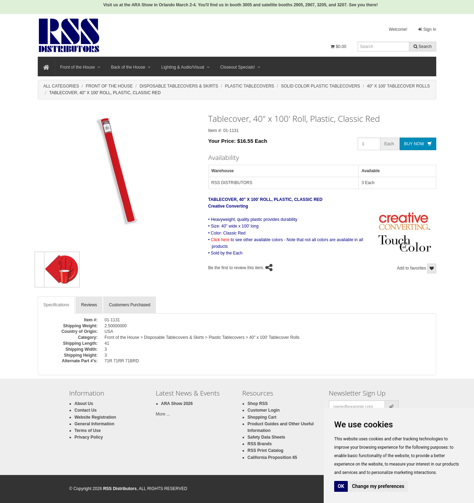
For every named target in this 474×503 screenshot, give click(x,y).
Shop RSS (257, 403)
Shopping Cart (261, 417)
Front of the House (80, 67)
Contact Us (85, 410)
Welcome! (398, 29)
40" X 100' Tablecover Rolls (398, 86)
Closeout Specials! (240, 67)
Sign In (427, 29)
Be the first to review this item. (236, 267)
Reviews (89, 304)
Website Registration (95, 417)
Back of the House (131, 67)
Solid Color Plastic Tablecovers (320, 86)
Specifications (56, 304)
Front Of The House (109, 86)
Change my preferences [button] (378, 486)
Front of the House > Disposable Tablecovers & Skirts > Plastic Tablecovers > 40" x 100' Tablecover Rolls (202, 337)
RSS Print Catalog (265, 450)
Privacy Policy (88, 437)
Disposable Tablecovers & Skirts (178, 86)
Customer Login (263, 410)
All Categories (61, 86)
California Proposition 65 (272, 457)
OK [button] (341, 486)
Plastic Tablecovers (249, 86)
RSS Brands (259, 443)
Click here (220, 239)
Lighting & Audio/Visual (185, 67)
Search (423, 46)
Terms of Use (87, 430)
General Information (94, 423)
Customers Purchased (129, 304)
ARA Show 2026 (177, 403)
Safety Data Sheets (266, 437)
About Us (83, 403)
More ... (163, 414)
